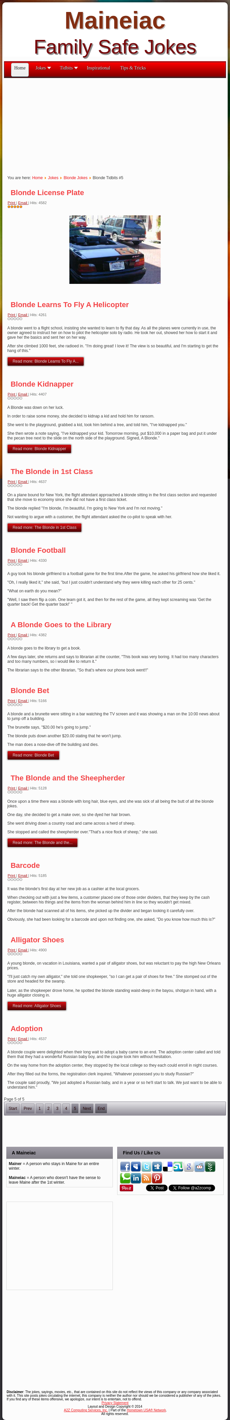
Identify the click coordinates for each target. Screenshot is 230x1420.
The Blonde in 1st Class (52, 471)
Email (23, 203)
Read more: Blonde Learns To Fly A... (46, 361)
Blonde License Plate (47, 192)
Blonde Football (38, 550)
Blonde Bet (30, 690)
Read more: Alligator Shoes (37, 1006)
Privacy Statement (115, 1403)
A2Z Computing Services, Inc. (86, 1410)
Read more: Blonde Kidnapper (39, 448)
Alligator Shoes (37, 940)
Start (13, 1108)
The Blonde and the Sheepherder (68, 778)
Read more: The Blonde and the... (43, 842)
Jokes (53, 178)
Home (37, 178)
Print (12, 203)
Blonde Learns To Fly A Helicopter (70, 304)
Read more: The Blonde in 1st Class (45, 527)
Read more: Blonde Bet (33, 755)
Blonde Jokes (76, 178)
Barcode (25, 865)
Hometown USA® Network (146, 1410)
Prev (28, 1108)
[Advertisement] (117, 124)
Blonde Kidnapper (42, 384)
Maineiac (114, 20)
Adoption (27, 1028)
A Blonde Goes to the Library (61, 625)
